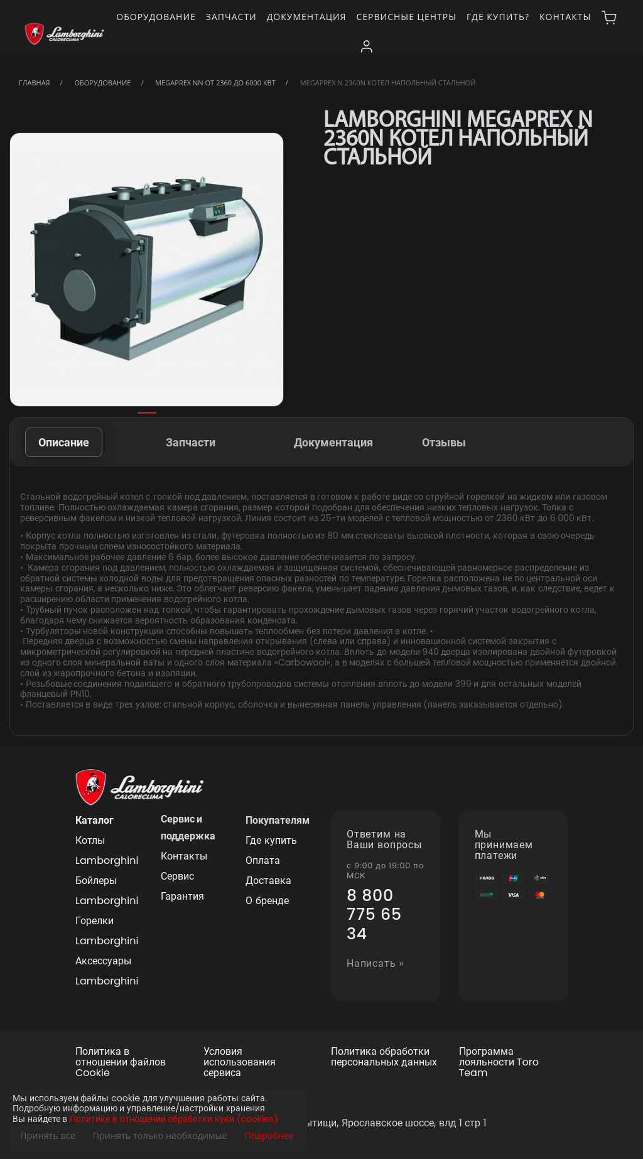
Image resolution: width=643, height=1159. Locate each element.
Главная (34, 82)
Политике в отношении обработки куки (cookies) (174, 1119)
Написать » (375, 964)
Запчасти (231, 17)
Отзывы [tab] (444, 442)
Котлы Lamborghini (106, 850)
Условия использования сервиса (239, 1062)
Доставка (268, 880)
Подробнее (269, 1135)
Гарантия (182, 896)
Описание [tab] (63, 442)
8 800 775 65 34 (374, 915)
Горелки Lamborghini (106, 931)
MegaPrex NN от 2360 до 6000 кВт (215, 82)
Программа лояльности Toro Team (499, 1062)
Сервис (177, 876)
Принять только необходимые (160, 1135)
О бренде (267, 900)
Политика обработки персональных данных (384, 1057)
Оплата (263, 860)
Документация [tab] (333, 442)
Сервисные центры (406, 17)
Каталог (94, 820)
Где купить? (498, 17)
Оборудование (156, 17)
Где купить (271, 840)
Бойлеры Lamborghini (106, 890)
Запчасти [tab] (190, 442)
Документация (307, 17)
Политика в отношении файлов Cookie (120, 1062)
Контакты (565, 17)
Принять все (47, 1135)
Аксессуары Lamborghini (106, 971)
